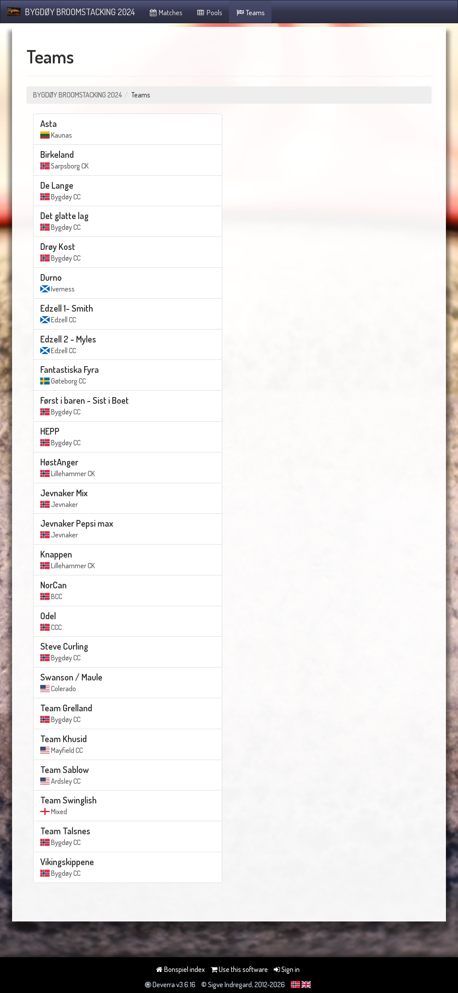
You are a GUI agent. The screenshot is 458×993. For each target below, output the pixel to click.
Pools (209, 12)
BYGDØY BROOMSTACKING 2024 (71, 11)
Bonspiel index (180, 969)
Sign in (287, 969)
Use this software (239, 969)
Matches (165, 12)
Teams (250, 12)
